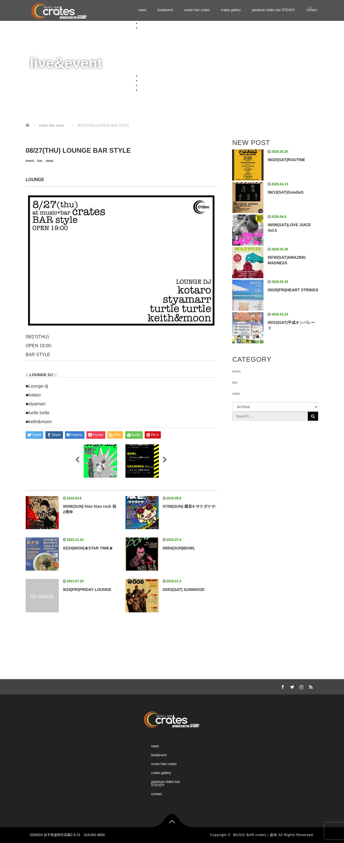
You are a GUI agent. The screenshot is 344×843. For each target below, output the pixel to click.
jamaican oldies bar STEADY (273, 10)
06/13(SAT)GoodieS (286, 192)
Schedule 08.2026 (164, 52)
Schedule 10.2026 (164, 61)
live (39, 161)
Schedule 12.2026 (164, 71)
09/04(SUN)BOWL (179, 548)
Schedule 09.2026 (164, 56)
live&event (165, 10)
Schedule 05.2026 (164, 37)
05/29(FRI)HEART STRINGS (293, 290)
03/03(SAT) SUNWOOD (184, 589)
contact (145, 90)
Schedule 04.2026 (164, 32)
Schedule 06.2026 (164, 42)
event (30, 161)
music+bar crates (197, 10)
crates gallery (231, 10)
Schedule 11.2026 (164, 66)
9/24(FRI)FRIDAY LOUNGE (87, 589)
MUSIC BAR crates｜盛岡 (255, 835)
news (142, 10)
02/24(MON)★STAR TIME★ (88, 548)
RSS (310, 686)
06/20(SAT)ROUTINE (286, 159)
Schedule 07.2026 (164, 47)
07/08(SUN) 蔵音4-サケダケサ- (190, 506)
